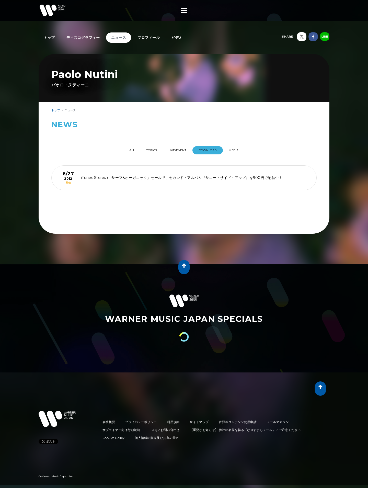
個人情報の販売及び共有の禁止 (157, 436)
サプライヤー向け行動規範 (121, 428)
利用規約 (173, 420)
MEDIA (243, 150)
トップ (49, 37)
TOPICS (147, 150)
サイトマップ (199, 420)
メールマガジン (278, 420)
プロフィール (148, 37)
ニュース (118, 37)
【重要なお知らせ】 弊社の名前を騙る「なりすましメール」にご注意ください (245, 428)
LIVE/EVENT (178, 150)
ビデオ (176, 37)
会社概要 (108, 420)
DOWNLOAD (213, 150)
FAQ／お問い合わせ (165, 428)
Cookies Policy (113, 436)
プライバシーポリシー (141, 420)
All (122, 150)
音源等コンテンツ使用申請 (238, 420)
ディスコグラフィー (83, 37)
